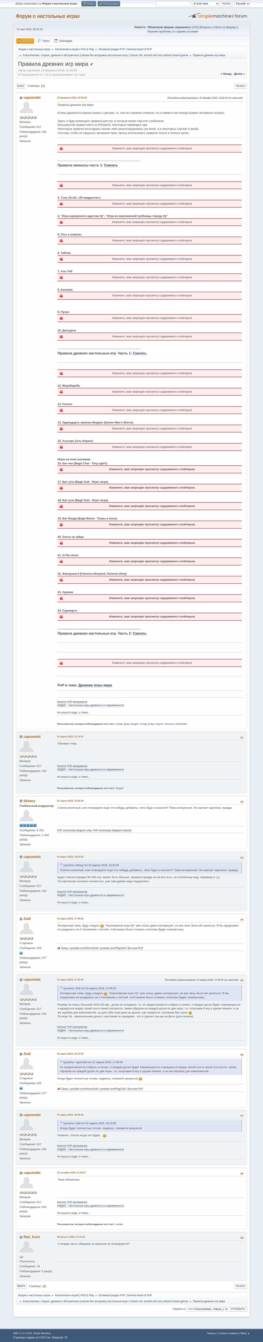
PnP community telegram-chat (74, 830)
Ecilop (151, 724)
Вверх (21, 1286)
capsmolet (32, 97)
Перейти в (179, 1308)
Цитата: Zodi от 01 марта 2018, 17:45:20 (89, 988)
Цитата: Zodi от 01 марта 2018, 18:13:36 (89, 1123)
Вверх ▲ (245, 1333)
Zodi (27, 919)
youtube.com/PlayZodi (113, 948)
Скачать (111, 165)
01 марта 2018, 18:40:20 (70, 1114)
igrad (126, 724)
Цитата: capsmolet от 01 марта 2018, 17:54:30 (93, 1062)
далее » (239, 73)
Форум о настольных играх (48, 16)
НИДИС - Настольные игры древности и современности (90, 705)
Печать (240, 86)
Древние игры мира (95, 685)
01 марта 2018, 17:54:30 (70, 979)
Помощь (211, 1333)
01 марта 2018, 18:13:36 (70, 1053)
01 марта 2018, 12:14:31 (70, 736)
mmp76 (159, 724)
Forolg (143, 724)
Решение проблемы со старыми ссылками (172, 31)
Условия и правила (228, 1333)
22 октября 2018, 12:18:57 (71, 1172)
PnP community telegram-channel (112, 830)
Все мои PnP (135, 948)
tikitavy (29, 801)
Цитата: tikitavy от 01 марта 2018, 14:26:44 (91, 865)
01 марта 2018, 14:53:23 (70, 856)
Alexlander (181, 724)
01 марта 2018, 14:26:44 (70, 801)
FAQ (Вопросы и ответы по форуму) (214, 27)
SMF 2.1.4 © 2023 (22, 1333)
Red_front (32, 1237)
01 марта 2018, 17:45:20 (70, 918)
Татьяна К (169, 724)
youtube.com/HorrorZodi (84, 948)
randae (119, 724)
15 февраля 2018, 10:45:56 (72, 97)
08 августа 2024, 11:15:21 (71, 1237)
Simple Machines (42, 1333)
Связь (64, 948)
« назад (226, 73)
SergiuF (134, 724)
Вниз (20, 86)
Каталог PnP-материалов (72, 701)
